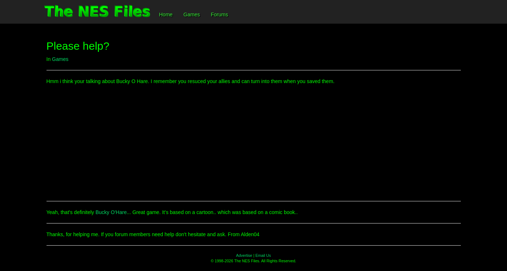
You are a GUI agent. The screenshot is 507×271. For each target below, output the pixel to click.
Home (166, 14)
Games (192, 14)
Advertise (244, 255)
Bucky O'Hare (111, 212)
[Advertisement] (254, 143)
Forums (219, 14)
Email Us (263, 255)
